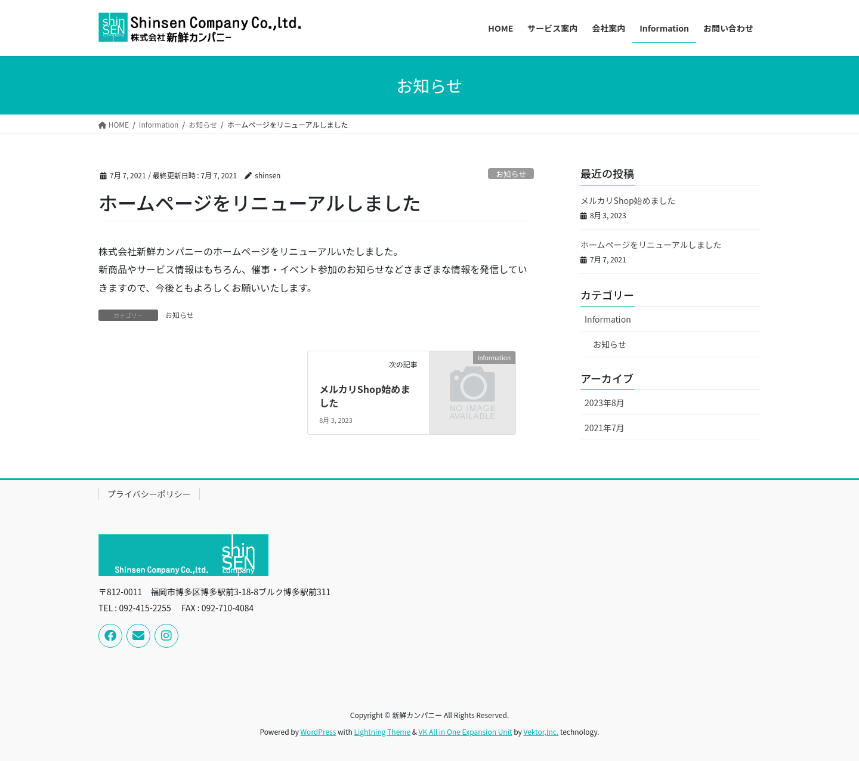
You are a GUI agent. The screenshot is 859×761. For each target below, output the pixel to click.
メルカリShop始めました (364, 395)
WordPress (318, 731)
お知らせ (511, 174)
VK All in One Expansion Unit (465, 731)
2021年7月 (605, 428)
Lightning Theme (382, 731)
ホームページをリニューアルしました (651, 244)
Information (608, 319)
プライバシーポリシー (149, 494)
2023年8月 (605, 403)
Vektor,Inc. (540, 731)
